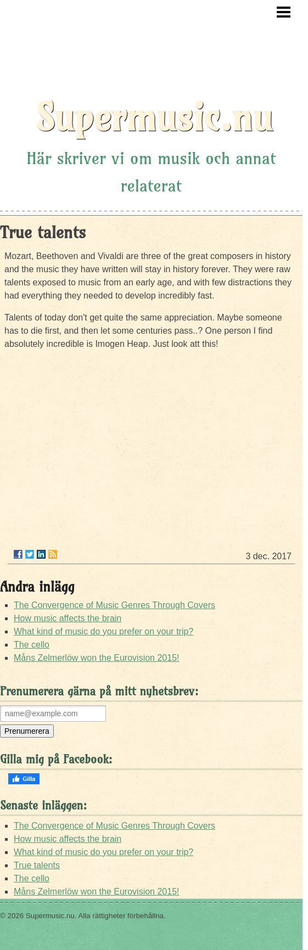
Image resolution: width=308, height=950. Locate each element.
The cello (31, 644)
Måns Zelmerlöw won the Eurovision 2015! (96, 657)
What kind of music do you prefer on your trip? (103, 631)
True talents (37, 865)
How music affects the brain (67, 618)
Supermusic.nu (154, 117)
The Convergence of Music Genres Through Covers (114, 605)
